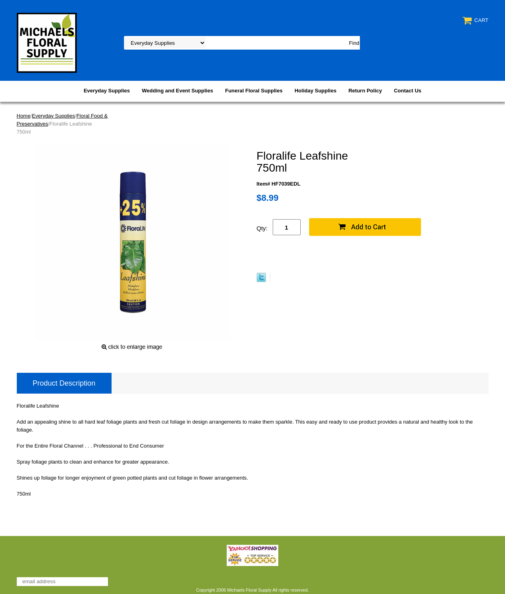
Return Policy (365, 91)
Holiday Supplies (316, 91)
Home (24, 116)
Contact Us (407, 91)
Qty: (262, 228)
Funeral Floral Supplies (254, 91)
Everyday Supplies (107, 91)
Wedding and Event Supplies (177, 91)
